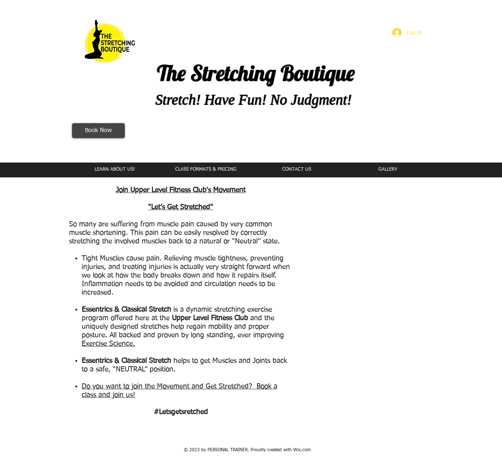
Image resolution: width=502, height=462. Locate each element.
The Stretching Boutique (256, 72)
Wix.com (302, 450)
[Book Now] (98, 130)
